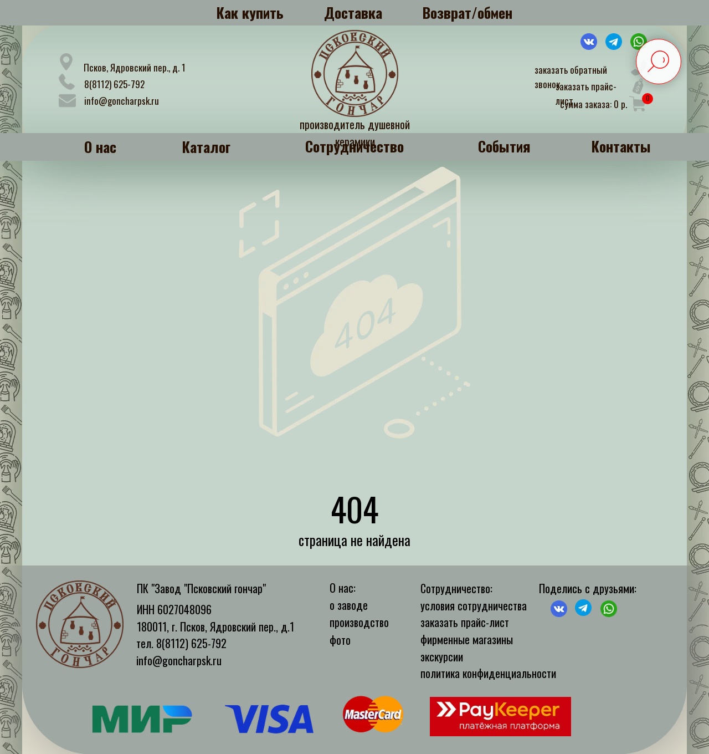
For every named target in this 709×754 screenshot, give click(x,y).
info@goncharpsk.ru (121, 101)
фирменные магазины (466, 639)
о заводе (349, 605)
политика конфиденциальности (488, 673)
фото (340, 639)
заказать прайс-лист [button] (464, 622)
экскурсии (441, 656)
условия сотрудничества (473, 605)
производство (359, 622)
